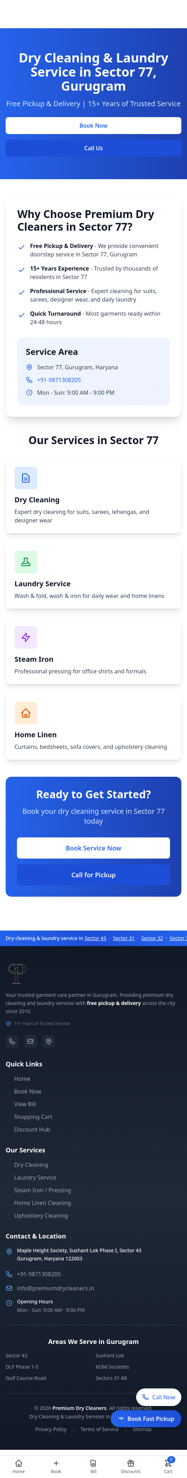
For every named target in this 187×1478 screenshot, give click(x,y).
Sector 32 (152, 938)
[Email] (30, 1041)
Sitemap (142, 1429)
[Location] (48, 1041)
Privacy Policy (50, 1429)
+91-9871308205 (59, 380)
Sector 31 (123, 938)
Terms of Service (100, 1429)
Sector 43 (95, 938)
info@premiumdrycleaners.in (55, 1288)
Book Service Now (93, 848)
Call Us (93, 148)
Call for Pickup (93, 875)
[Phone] (12, 1041)
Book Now (93, 125)
